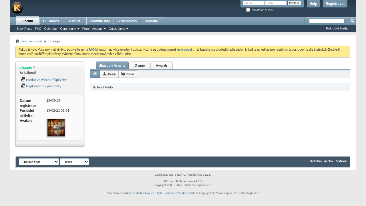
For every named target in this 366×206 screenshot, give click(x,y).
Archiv (328, 161)
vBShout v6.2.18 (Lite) (150, 193)
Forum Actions (92, 28)
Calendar (50, 28)
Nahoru (341, 161)
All (95, 74)
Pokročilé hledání (338, 28)
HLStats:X (51, 21)
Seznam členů (31, 41)
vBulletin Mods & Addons (182, 193)
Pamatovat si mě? (260, 10)
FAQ (38, 28)
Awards (161, 65)
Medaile (151, 21)
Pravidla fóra (99, 21)
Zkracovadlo (127, 21)
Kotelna (316, 161)
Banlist (74, 21)
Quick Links (117, 28)
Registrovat (335, 4)
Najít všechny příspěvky (41, 86)
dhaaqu (112, 74)
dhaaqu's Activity (112, 65)
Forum (27, 21)
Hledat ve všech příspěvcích (44, 80)
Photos (130, 74)
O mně (139, 65)
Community (68, 28)
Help (313, 4)
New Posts (24, 28)
